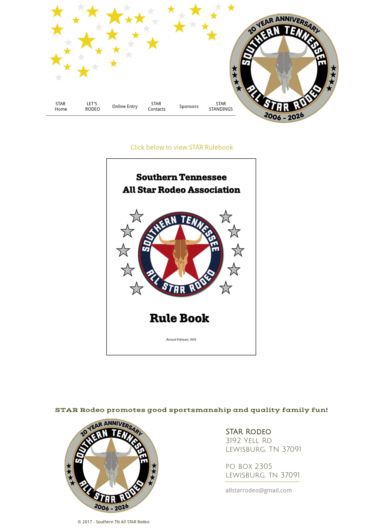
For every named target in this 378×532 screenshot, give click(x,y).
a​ (227, 490)
